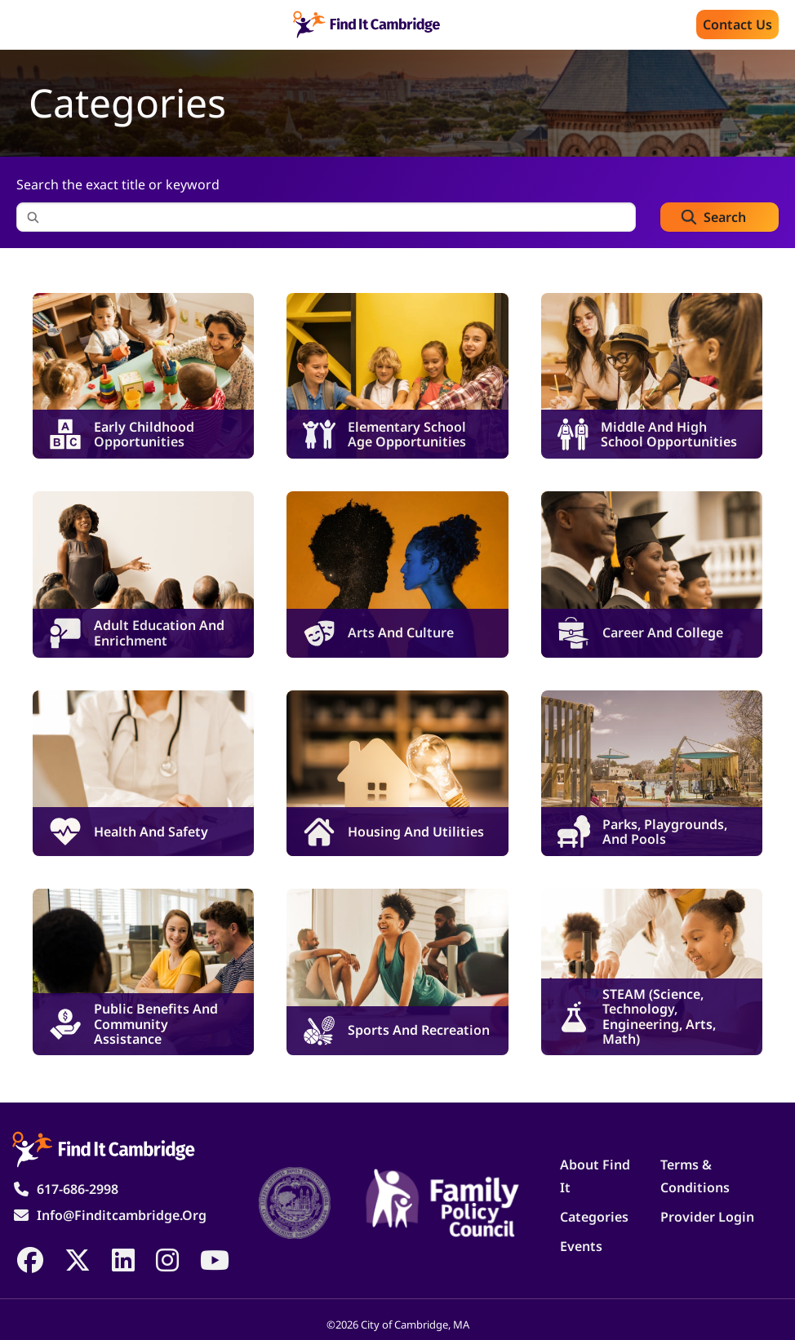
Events (581, 1246)
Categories (594, 1217)
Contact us (737, 24)
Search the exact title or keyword (118, 184)
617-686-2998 (77, 1189)
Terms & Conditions (695, 1176)
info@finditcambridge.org (122, 1215)
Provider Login (707, 1217)
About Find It (595, 1176)
